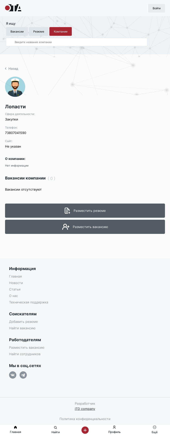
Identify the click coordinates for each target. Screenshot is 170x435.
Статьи (15, 289)
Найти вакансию (22, 328)
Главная (15, 276)
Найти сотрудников (25, 354)
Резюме (38, 31)
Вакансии (17, 31)
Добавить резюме (23, 322)
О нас (13, 296)
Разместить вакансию (26, 347)
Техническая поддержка (28, 302)
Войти (157, 8)
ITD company (85, 409)
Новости (16, 283)
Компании (60, 31)
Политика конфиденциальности (85, 419)
